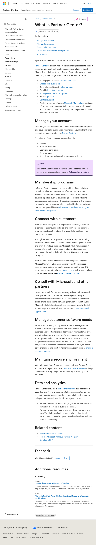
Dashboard (87, 10)
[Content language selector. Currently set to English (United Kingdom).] (15, 528)
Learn (37, 19)
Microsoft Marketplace (74, 103)
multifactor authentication (74, 368)
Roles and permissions (79, 172)
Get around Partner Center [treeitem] (15, 39)
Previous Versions (22, 533)
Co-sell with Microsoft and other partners (53, 50)
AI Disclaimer (8, 533)
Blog (34, 533)
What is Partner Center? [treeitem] (14, 36)
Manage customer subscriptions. (54, 93)
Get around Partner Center (51, 433)
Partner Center (47, 19)
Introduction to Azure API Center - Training (52, 483)
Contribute (45, 533)
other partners (66, 87)
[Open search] (84, 3)
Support (76, 10)
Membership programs (45, 44)
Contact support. (47, 99)
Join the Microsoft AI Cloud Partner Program (59, 436)
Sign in (90, 3)
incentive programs (55, 90)
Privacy (54, 533)
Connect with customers (46, 47)
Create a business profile (68, 273)
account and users (68, 80)
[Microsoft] (4, 3)
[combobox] (16, 24)
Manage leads (68, 270)
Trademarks (20, 537)
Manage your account (45, 40)
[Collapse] (26, 19)
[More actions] (91, 19)
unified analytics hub (67, 388)
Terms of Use (8, 537)
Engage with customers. (50, 83)
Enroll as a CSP (46, 440)
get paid (50, 96)
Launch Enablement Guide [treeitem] (15, 50)
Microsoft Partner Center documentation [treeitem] (14, 30)
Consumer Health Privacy (72, 533)
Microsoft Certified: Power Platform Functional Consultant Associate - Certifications (62, 497)
